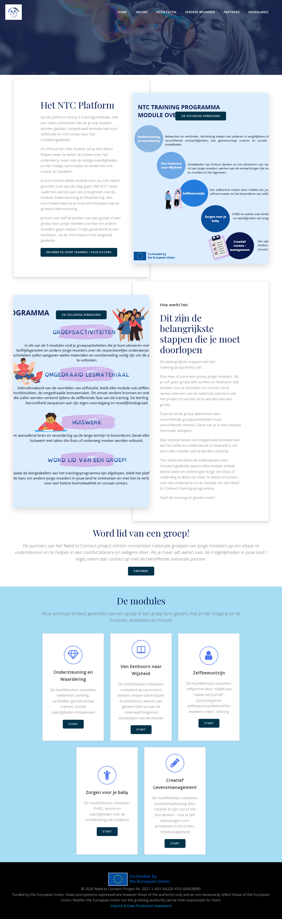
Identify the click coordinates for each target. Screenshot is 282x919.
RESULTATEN (166, 12)
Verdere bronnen (200, 12)
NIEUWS (142, 12)
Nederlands (260, 12)
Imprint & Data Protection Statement (141, 905)
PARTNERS (231, 12)
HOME (122, 12)
